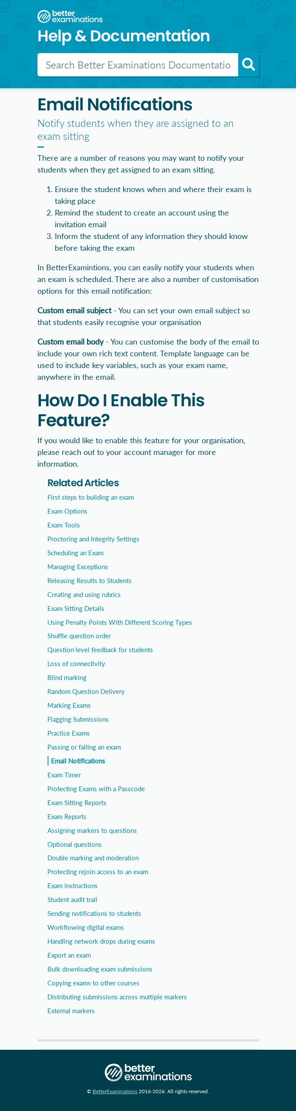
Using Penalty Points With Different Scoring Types (119, 622)
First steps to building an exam (90, 497)
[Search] (138, 64)
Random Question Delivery (86, 691)
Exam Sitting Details (75, 608)
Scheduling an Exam (75, 552)
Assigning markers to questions (92, 830)
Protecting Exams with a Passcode (96, 788)
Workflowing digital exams (85, 927)
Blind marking (66, 677)
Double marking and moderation (93, 857)
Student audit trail (72, 899)
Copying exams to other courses (93, 983)
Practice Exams (68, 733)
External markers (71, 1010)
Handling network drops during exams (101, 941)
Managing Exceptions (77, 566)
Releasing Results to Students (89, 580)
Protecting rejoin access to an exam (97, 871)
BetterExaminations (115, 1091)
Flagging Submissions (78, 719)
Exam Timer (64, 774)
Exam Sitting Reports (76, 802)
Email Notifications (78, 761)
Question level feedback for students (100, 649)
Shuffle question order (79, 635)
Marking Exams (69, 705)
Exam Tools (63, 525)
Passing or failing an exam (84, 747)
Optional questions (74, 844)
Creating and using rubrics (84, 594)
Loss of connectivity (76, 663)
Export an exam (69, 955)
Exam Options (67, 511)
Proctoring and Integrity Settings (93, 539)
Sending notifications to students (94, 913)
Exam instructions (72, 885)
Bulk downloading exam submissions (100, 969)
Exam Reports (66, 816)
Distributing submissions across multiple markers (117, 997)
